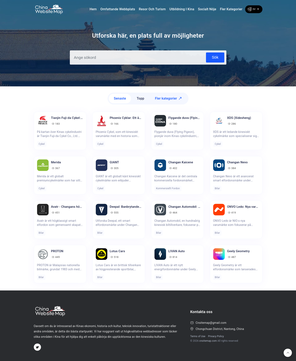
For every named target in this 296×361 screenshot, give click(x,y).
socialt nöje (207, 9)
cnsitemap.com (208, 340)
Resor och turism (152, 9)
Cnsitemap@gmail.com (211, 322)
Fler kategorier (231, 9)
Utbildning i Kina (182, 9)
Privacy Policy (216, 336)
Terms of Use (197, 336)
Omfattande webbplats (117, 9)
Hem (93, 9)
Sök (215, 57)
